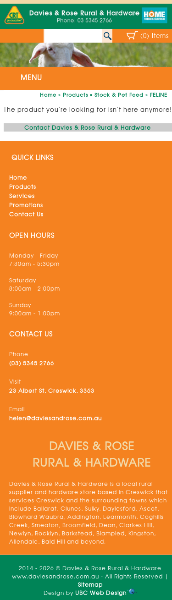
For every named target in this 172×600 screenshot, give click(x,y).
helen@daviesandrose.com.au (55, 418)
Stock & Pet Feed (119, 94)
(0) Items (154, 35)
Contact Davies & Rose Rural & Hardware (87, 127)
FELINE (158, 94)
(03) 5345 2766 (31, 363)
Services (22, 196)
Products (75, 94)
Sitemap (90, 584)
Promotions (26, 205)
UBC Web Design (101, 593)
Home (48, 94)
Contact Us (26, 214)
